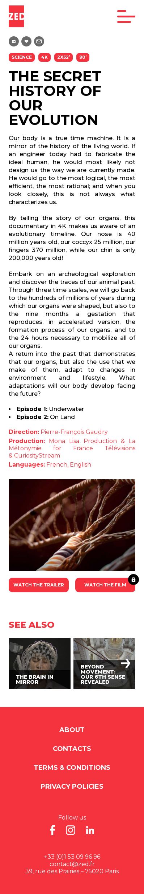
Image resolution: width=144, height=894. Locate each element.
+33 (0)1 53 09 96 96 (72, 856)
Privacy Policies (72, 787)
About (72, 730)
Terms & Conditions (72, 768)
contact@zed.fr (72, 864)
